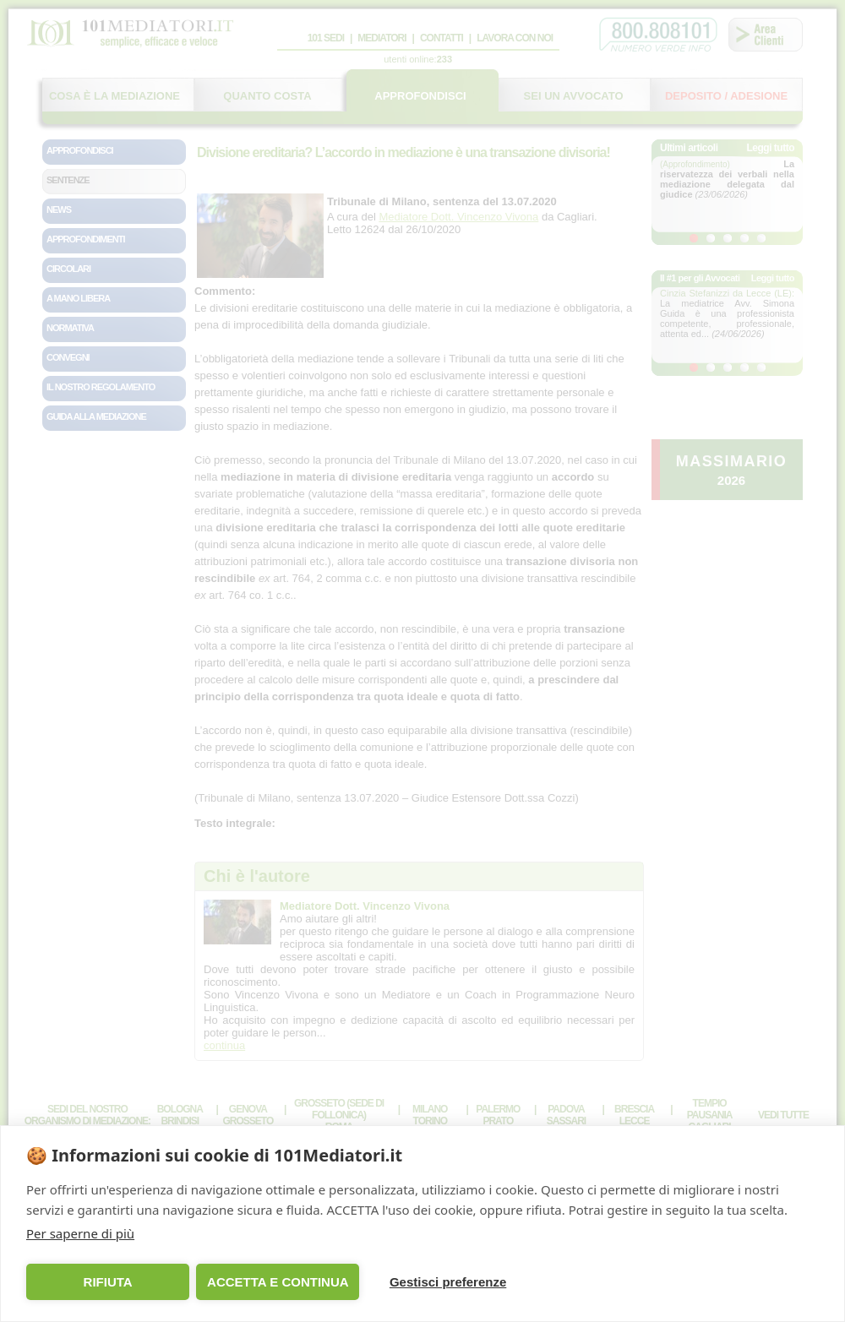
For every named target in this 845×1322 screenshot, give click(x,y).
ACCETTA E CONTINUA (267, 1282)
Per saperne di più (80, 1233)
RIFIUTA (103, 1282)
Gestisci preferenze (430, 1282)
